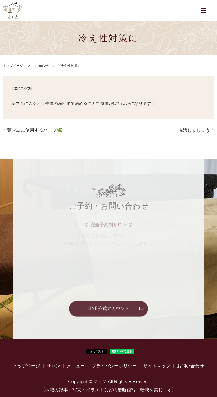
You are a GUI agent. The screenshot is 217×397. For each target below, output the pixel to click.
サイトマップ (156, 365)
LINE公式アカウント (108, 308)
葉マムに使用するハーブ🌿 (34, 130)
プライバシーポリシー (114, 365)
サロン (53, 365)
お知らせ (42, 66)
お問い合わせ (190, 365)
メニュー (76, 365)
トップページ (13, 66)
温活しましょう (194, 130)
